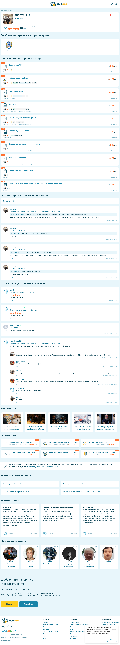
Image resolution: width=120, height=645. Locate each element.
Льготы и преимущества (50, 631)
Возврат (72, 629)
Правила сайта (74, 622)
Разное (45, 634)
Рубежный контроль (17, 230)
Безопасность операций (77, 631)
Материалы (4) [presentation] (8, 201)
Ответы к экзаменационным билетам (23, 310)
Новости (45, 622)
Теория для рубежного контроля (22, 292)
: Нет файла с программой (26, 271)
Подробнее (28, 604)
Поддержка (73, 636)
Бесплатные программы (50, 624)
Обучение (10, 604)
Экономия (46, 629)
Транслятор (14, 328)
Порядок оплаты (75, 627)
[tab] (8, 201)
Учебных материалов (38, 27)
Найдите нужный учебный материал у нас (43, 467)
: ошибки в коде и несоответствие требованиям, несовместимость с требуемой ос (49, 215)
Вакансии (73, 638)
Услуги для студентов (108, 624)
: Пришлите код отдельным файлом (30, 233)
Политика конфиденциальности (80, 624)
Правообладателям (76, 634)
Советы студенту (48, 627)
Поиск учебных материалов (110, 622)
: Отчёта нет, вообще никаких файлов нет (32, 252)
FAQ (44, 636)
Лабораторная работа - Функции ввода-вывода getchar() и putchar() (35, 211)
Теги (44, 638)
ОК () (112, 639)
